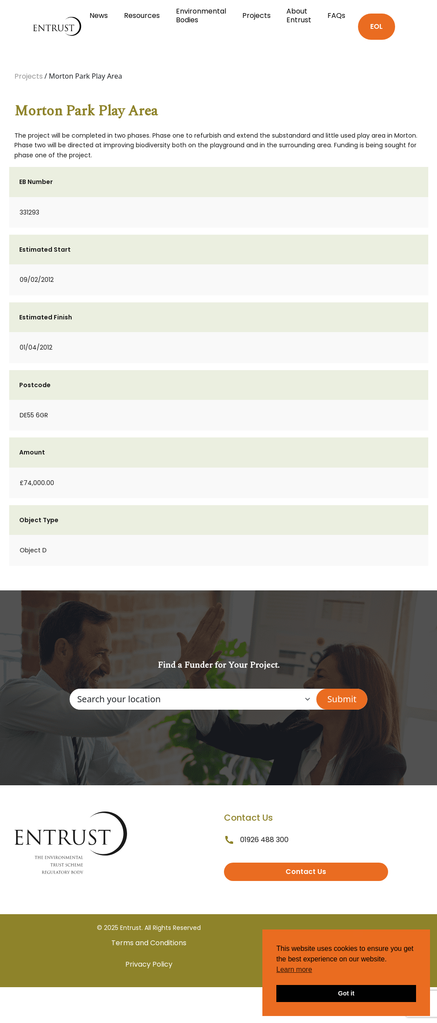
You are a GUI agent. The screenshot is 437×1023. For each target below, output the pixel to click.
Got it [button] (346, 993)
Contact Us (306, 872)
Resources (142, 15)
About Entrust (298, 15)
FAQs (336, 15)
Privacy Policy (148, 964)
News (98, 15)
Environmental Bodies (201, 15)
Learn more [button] (294, 969)
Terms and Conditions (148, 943)
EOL (376, 26)
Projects (256, 15)
